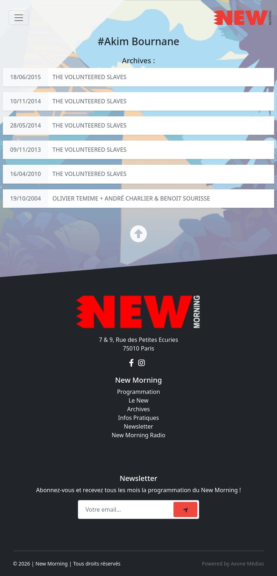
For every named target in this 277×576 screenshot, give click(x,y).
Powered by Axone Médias (233, 563)
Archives (138, 409)
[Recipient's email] (127, 509)
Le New (138, 400)
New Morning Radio (139, 435)
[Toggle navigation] (19, 17)
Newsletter (138, 426)
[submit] (185, 509)
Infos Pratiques (138, 418)
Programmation (138, 392)
